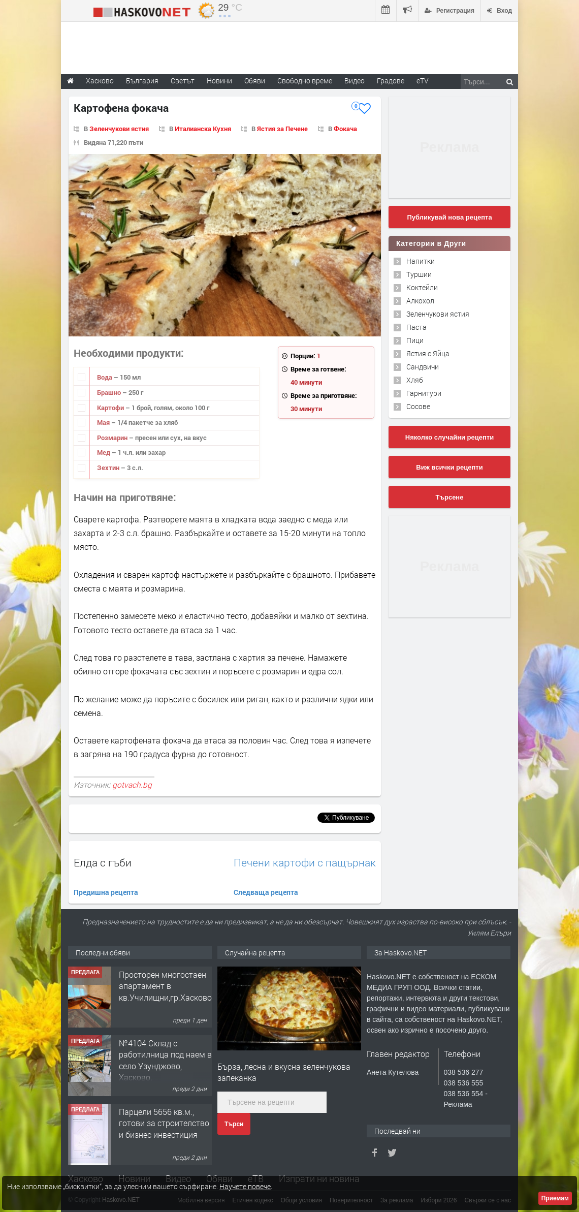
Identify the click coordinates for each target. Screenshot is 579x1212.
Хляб (414, 380)
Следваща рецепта (266, 892)
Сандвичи (422, 366)
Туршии (419, 274)
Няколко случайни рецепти (449, 437)
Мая (104, 422)
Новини (219, 80)
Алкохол (420, 300)
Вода (105, 377)
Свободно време (304, 80)
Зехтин (109, 467)
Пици (415, 340)
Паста (416, 327)
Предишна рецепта (106, 892)
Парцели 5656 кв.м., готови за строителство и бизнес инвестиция (164, 1123)
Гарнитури (423, 393)
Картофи (111, 407)
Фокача (345, 128)
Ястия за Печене (282, 128)
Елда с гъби (103, 862)
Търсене (450, 497)
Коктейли (422, 287)
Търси (233, 1124)
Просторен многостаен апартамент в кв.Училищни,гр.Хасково (165, 986)
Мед (104, 452)
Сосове (418, 406)
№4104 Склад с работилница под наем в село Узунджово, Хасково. (165, 1060)
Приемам (555, 1198)
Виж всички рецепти (449, 467)
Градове (390, 80)
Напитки (420, 261)
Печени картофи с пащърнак (305, 862)
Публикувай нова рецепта (449, 217)
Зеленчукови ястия (119, 128)
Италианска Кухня (203, 128)
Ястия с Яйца (427, 353)
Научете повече (245, 1186)
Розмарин (113, 437)
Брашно (109, 392)
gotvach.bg (132, 785)
